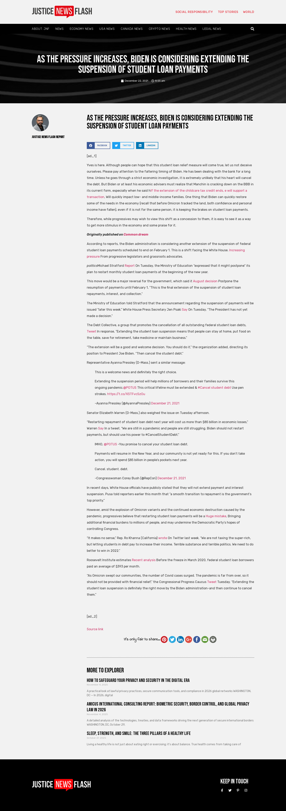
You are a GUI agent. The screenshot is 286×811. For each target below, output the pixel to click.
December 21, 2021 (165, 403)
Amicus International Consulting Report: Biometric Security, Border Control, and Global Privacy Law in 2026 (168, 707)
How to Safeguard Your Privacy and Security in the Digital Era (138, 680)
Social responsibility (194, 12)
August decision (205, 281)
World (248, 12)
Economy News (81, 29)
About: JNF (40, 29)
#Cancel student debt (214, 388)
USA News (107, 29)
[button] (252, 28)
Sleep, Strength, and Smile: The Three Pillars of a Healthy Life (139, 733)
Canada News (132, 29)
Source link (95, 629)
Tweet (91, 331)
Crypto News (159, 29)
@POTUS (129, 388)
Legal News (212, 29)
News (59, 29)
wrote (162, 538)
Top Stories (228, 12)
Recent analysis (144, 560)
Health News (186, 29)
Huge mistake (216, 516)
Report (130, 266)
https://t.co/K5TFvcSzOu (126, 394)
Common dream (136, 234)
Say (184, 309)
